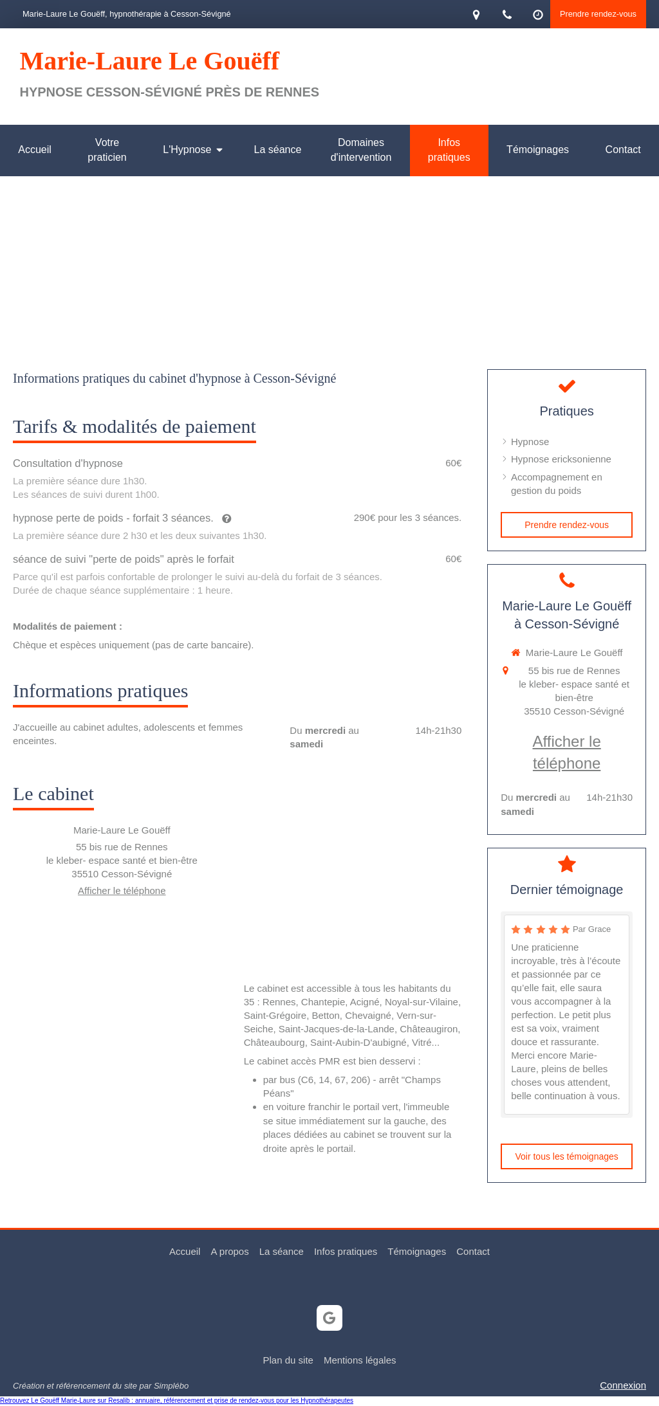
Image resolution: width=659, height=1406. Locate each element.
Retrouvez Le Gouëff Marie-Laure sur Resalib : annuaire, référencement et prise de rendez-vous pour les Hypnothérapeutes (176, 1400)
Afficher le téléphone (122, 890)
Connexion (623, 1385)
